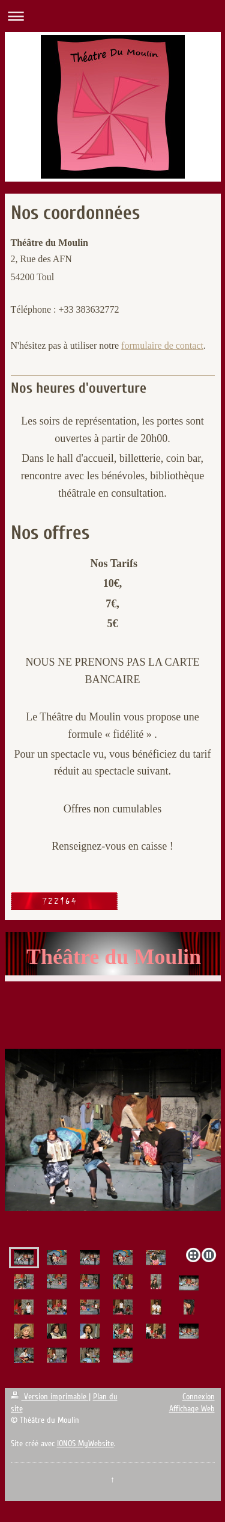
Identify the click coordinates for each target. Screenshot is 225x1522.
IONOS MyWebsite (85, 1443)
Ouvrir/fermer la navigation (112, 16)
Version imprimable (50, 1397)
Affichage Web (192, 1409)
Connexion (198, 1397)
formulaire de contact (162, 345)
